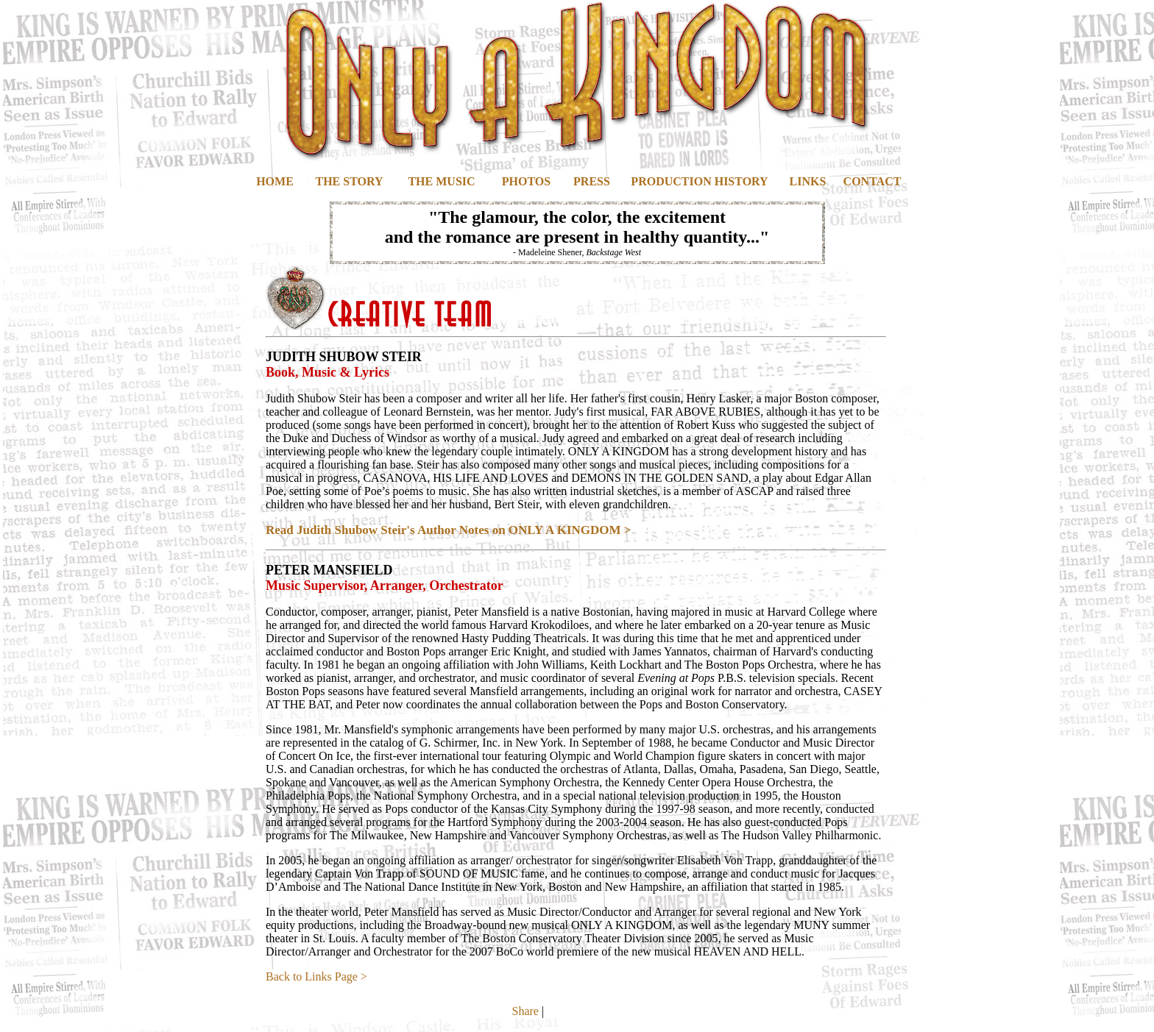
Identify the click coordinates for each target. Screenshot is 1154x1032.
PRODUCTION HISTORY (699, 181)
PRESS (591, 181)
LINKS (808, 181)
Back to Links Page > (316, 976)
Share (525, 1011)
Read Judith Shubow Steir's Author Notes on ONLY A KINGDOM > (448, 530)
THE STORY (349, 181)
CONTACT (872, 181)
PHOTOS (526, 181)
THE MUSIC (441, 181)
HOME (275, 181)
